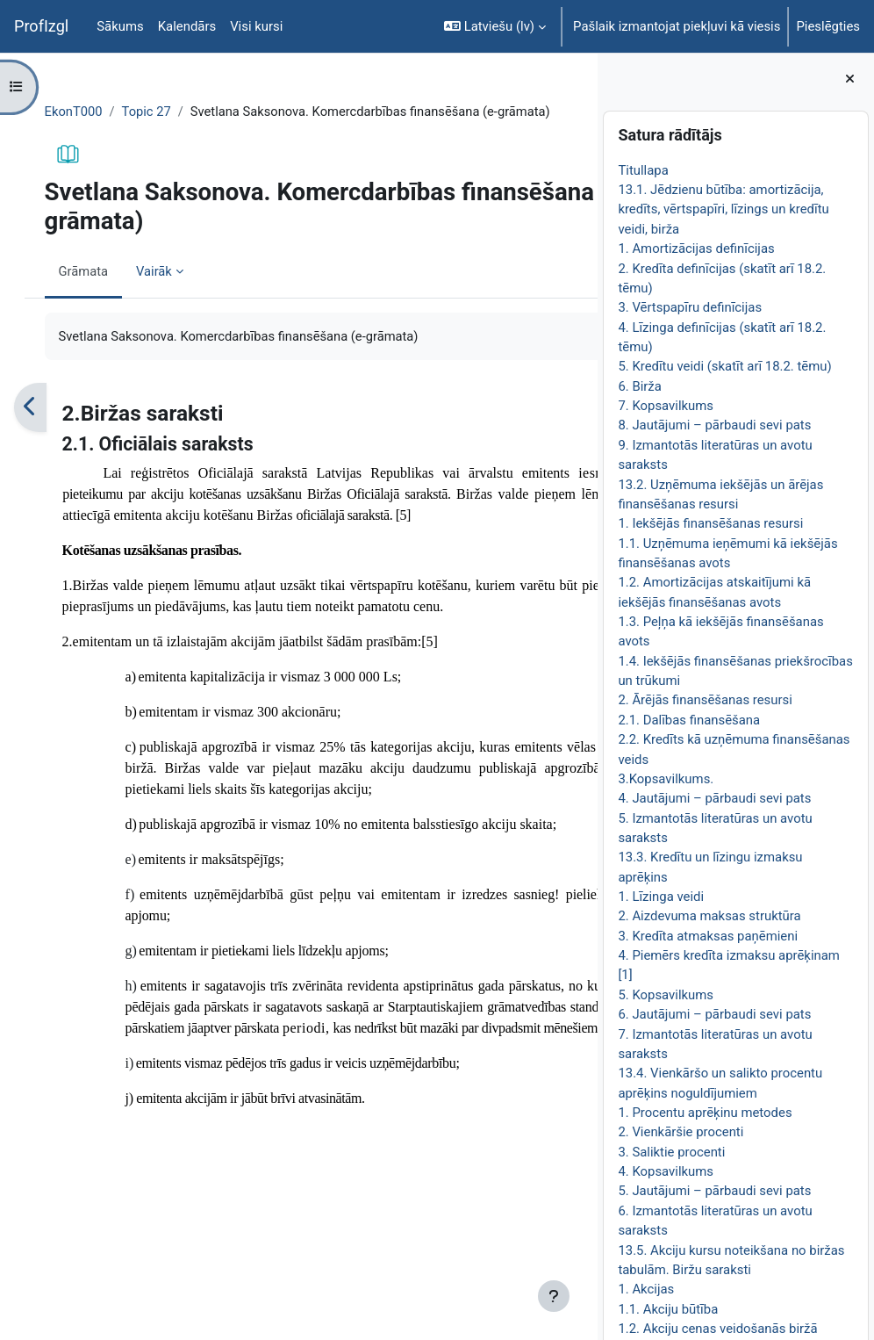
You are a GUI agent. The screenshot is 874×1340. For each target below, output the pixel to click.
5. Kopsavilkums (665, 995)
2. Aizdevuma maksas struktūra (709, 916)
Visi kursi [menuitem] (256, 26)
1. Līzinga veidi (661, 896)
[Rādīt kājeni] (554, 1296)
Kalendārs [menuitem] (187, 26)
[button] (495, 26)
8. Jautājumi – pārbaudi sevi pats (714, 425)
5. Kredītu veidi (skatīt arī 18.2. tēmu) (724, 366)
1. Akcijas (646, 1289)
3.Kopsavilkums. (665, 779)
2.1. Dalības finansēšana (689, 720)
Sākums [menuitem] (120, 26)
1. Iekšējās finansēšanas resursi (710, 523)
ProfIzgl (41, 26)
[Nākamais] (578, 427)
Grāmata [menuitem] (101, 291)
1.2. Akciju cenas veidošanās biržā (717, 1328)
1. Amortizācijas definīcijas (696, 248)
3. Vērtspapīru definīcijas (690, 307)
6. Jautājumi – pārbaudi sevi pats (714, 1014)
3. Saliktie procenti (671, 1152)
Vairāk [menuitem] (172, 291)
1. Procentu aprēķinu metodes (705, 1112)
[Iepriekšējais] (48, 427)
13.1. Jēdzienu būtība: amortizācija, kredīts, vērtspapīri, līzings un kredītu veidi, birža (723, 209)
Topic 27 (165, 111)
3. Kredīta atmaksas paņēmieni (708, 936)
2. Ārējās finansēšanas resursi (705, 700)
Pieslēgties (828, 26)
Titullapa (643, 170)
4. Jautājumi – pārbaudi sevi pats (714, 798)
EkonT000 (91, 111)
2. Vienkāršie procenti (680, 1132)
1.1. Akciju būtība (668, 1309)
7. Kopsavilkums (665, 406)
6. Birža (639, 386)
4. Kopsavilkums (665, 1171)
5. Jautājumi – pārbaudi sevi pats (714, 1191)
